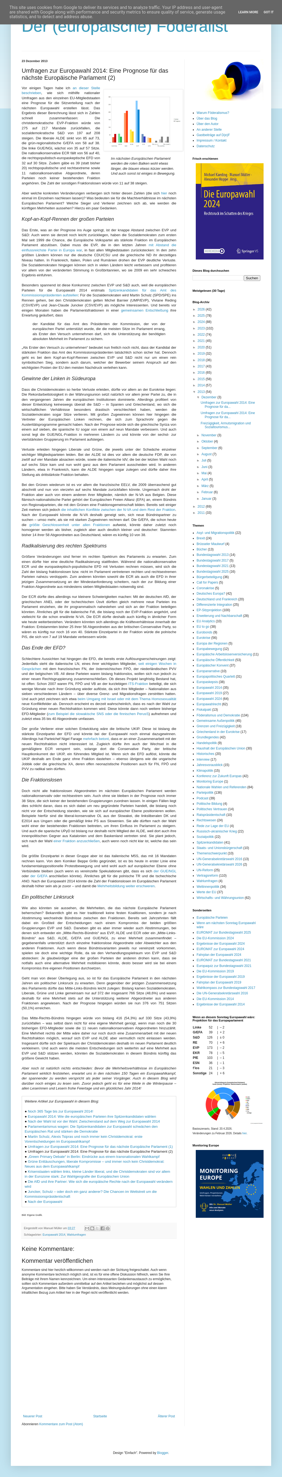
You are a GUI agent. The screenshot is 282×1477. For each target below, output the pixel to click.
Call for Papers (207, 582)
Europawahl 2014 (54, 1234)
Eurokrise (203, 638)
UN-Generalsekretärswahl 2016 (219, 859)
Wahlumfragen (76, 1234)
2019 (202, 353)
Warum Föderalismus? (213, 113)
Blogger (162, 1453)
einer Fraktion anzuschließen (76, 841)
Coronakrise (205, 588)
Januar (206, 499)
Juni (204, 467)
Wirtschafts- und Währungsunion (220, 898)
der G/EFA (38, 876)
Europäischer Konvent (213, 665)
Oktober (207, 441)
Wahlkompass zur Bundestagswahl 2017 (226, 988)
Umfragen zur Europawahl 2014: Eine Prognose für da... (228, 404)
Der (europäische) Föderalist (125, 26)
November (209, 435)
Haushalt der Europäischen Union (221, 748)
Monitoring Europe (210, 781)
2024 (202, 322)
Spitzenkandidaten (210, 842)
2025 (202, 316)
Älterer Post (166, 1416)
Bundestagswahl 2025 (213, 572)
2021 (202, 341)
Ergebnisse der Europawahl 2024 (221, 944)
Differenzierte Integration (214, 605)
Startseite (100, 1416)
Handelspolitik (207, 743)
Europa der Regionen (212, 643)
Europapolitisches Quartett (216, 676)
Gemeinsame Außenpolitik (216, 721)
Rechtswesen (206, 820)
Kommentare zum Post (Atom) (61, 1424)
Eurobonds (204, 632)
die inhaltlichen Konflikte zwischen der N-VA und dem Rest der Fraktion (118, 510)
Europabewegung (209, 649)
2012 (202, 506)
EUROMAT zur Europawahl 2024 (220, 949)
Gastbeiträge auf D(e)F (213, 135)
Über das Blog (207, 118)
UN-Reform (205, 870)
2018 (202, 360)
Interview (203, 759)
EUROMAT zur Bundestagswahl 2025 (224, 932)
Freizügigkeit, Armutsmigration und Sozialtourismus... (226, 425)
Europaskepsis (207, 682)
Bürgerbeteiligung (209, 577)
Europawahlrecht (209, 704)
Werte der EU (206, 892)
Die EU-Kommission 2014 (215, 999)
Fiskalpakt (204, 710)
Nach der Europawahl (45, 1202)
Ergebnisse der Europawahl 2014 (221, 1004)
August (207, 454)
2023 (202, 328)
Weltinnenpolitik (208, 887)
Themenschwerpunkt (212, 853)
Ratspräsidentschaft (211, 815)
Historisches (205, 754)
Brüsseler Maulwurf (211, 544)
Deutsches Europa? (211, 593)
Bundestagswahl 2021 (213, 566)
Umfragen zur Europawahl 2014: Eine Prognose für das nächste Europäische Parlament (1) (100, 1147)
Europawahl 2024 (209, 699)
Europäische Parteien (212, 917)
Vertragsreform (207, 875)
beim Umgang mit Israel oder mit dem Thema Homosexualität (127, 699)
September (209, 448)
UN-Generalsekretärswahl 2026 (219, 864)
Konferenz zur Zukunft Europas (219, 776)
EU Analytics (206, 621)
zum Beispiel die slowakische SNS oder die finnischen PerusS (98, 714)
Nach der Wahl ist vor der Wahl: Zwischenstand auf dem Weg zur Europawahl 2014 (94, 1121)
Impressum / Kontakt (211, 140)
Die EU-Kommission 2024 (215, 938)
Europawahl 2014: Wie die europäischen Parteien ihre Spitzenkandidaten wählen (92, 1116)
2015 (202, 379)
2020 (202, 347)
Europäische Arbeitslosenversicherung (224, 654)
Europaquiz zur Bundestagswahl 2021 (224, 966)
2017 (202, 366)
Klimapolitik (205, 771)
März (205, 486)
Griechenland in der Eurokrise (218, 732)
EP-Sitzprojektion (209, 610)
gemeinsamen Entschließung (144, 310)
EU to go (203, 627)
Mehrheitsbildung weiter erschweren (126, 886)
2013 (202, 392)
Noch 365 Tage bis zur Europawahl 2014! (60, 1111)
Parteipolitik (205, 792)
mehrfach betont (96, 739)
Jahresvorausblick (210, 765)
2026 (202, 309)
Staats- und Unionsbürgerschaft (219, 848)
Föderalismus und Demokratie (218, 715)
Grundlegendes (208, 737)
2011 (202, 513)
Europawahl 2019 (209, 693)
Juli (204, 460)
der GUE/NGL (165, 871)
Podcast (202, 798)
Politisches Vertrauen (212, 809)
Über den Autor (208, 124)
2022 (202, 335)
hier (164, 193)
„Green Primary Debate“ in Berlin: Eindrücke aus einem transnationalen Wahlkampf (93, 1157)
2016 (202, 372)
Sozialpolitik (205, 837)
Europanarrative (208, 671)
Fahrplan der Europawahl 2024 (219, 955)
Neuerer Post (32, 1416)
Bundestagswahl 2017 (213, 560)
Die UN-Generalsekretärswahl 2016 (222, 993)
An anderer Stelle (209, 130)
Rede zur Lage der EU (213, 826)
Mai (204, 473)
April (205, 479)
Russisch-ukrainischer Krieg (217, 831)
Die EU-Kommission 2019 (215, 971)
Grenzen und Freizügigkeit (216, 726)
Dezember (209, 397)
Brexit (201, 538)
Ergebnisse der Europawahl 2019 (221, 977)
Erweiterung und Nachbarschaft (219, 616)
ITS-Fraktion (138, 684)
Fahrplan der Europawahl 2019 (219, 982)
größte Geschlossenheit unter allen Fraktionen (69, 525)
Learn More (248, 12)
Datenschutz (206, 146)
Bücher (202, 549)
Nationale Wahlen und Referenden (221, 787)
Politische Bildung (209, 804)
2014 (202, 385)
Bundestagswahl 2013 (213, 555)
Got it (269, 12)
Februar (207, 492)
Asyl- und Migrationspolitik (215, 533)
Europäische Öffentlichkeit (215, 660)
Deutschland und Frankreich (217, 599)
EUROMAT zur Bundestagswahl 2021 (224, 960)
